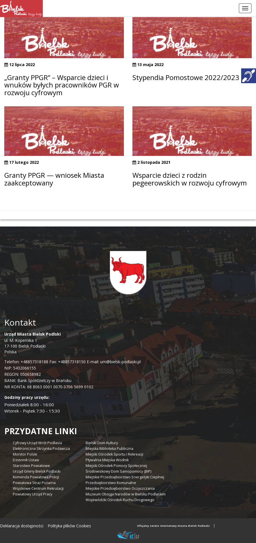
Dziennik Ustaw (26, 460)
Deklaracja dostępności (21, 525)
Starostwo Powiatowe (31, 465)
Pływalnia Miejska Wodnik (107, 460)
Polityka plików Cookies (69, 525)
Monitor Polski (25, 454)
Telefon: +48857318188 (26, 361)
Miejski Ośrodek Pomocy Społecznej (116, 465)
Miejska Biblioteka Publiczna (109, 448)
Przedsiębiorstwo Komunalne (111, 482)
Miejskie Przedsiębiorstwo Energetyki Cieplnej (125, 477)
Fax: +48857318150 (67, 361)
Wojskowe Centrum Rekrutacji (38, 488)
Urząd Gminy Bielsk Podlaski (37, 471)
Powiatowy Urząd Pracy (32, 494)
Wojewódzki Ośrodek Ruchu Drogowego (120, 499)
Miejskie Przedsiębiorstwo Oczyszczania (120, 488)
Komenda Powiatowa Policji (36, 477)
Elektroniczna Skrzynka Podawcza (41, 448)
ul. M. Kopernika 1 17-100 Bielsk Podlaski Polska (32, 342)
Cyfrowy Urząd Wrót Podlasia (37, 442)
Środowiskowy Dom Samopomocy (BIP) (118, 471)
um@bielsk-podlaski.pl (120, 361)
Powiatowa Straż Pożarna (34, 482)
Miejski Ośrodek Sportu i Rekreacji (114, 454)
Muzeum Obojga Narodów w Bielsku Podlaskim (126, 494)
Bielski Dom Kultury (102, 442)
